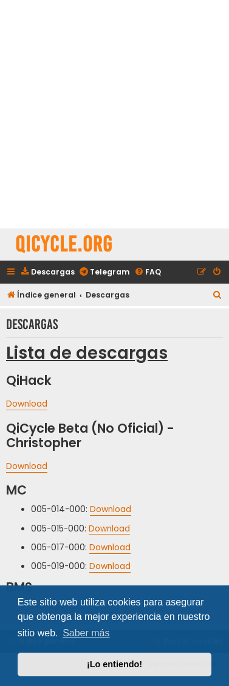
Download (26, 404)
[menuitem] (47, 272)
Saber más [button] (86, 633)
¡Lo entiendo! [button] (114, 664)
